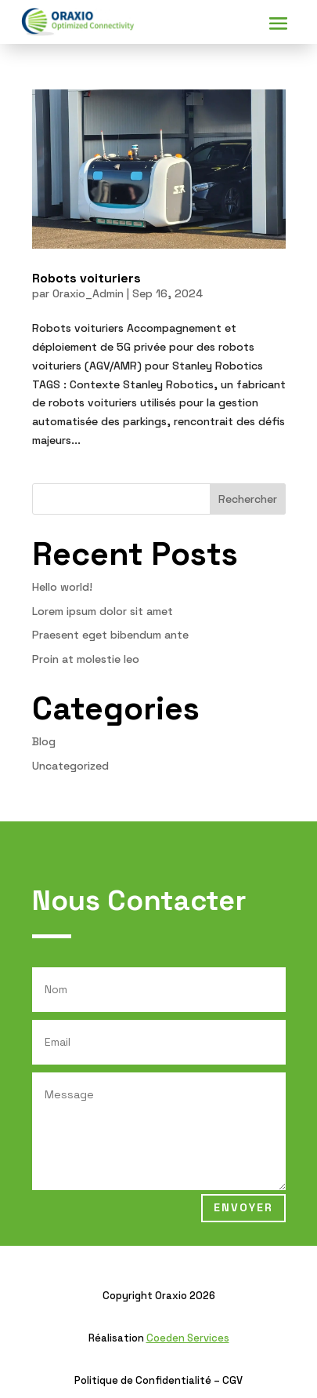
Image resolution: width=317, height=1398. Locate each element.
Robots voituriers (86, 278)
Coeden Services (187, 1338)
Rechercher (247, 499)
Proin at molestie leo (85, 659)
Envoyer (243, 1207)
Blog (44, 741)
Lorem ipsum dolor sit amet (102, 611)
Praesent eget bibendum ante (110, 635)
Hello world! (62, 587)
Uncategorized (70, 766)
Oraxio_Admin (88, 293)
